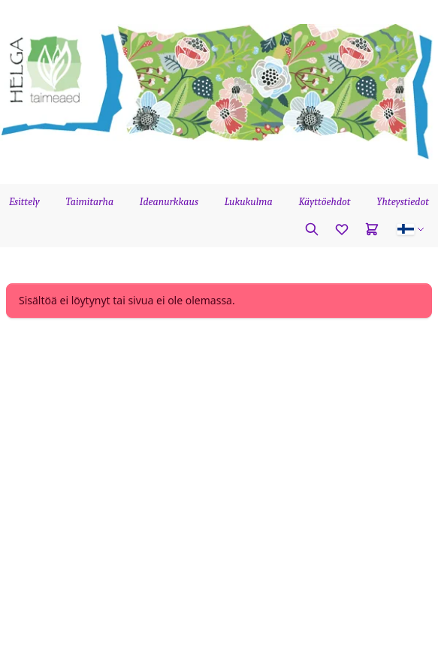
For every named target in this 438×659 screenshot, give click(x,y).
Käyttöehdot (324, 201)
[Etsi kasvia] (312, 229)
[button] (411, 229)
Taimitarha (90, 201)
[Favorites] (342, 229)
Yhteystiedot (402, 201)
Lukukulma (249, 201)
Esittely (24, 201)
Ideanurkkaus (169, 201)
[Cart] (372, 229)
